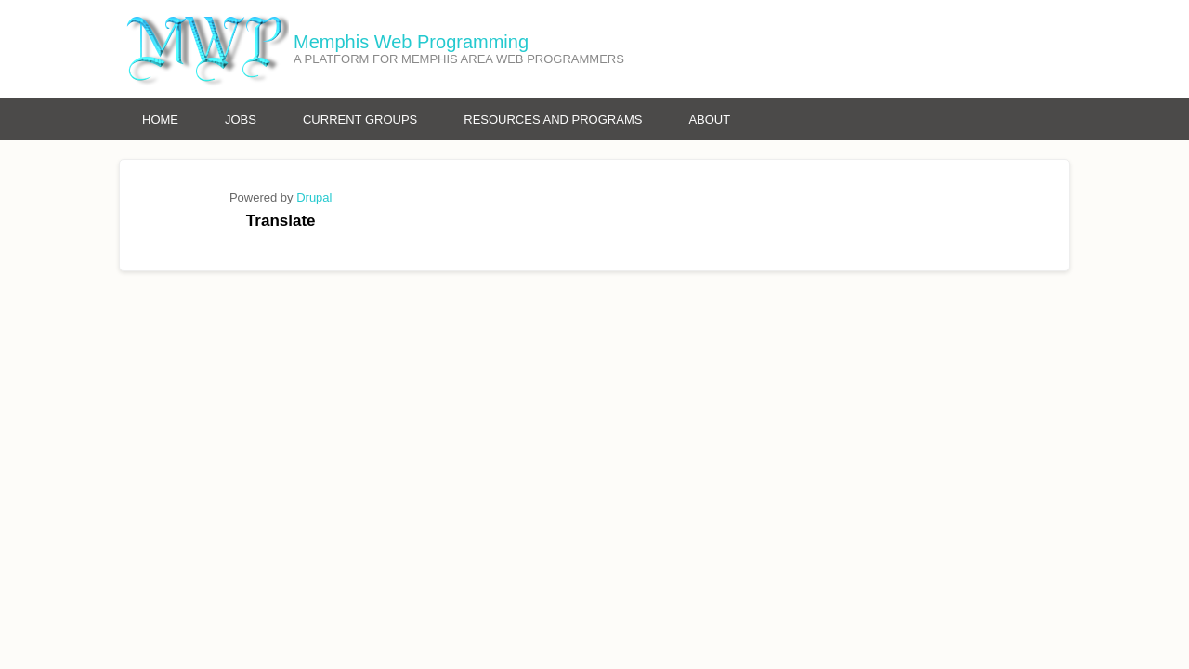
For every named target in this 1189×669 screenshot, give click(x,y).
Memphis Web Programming (411, 42)
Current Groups (360, 119)
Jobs (240, 119)
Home (160, 119)
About (709, 119)
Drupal (314, 197)
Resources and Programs (553, 119)
